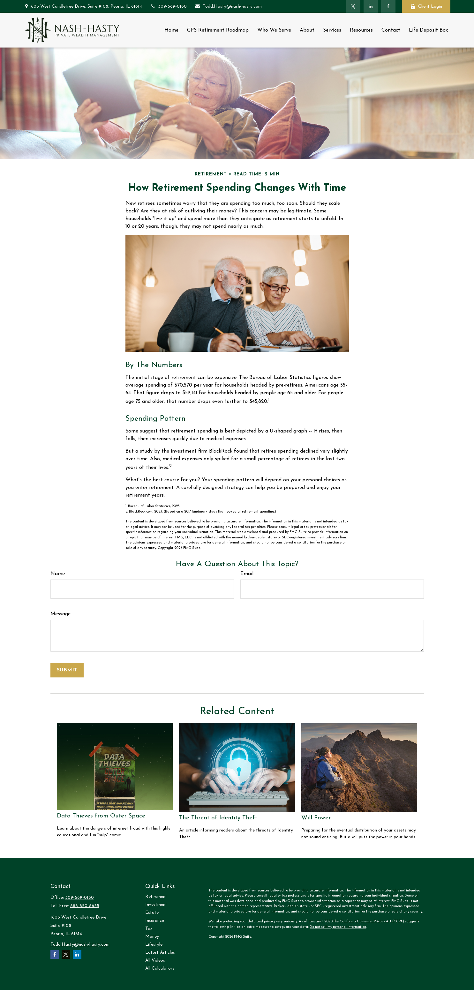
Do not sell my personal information (338, 927)
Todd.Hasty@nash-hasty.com (228, 6)
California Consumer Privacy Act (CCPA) (372, 921)
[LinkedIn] (371, 6)
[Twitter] (353, 6)
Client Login (426, 6)
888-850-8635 (84, 906)
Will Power (316, 818)
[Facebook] (388, 6)
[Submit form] (67, 670)
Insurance (154, 920)
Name (57, 573)
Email (246, 573)
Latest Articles (160, 952)
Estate (152, 912)
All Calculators (159, 968)
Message (60, 614)
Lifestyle (153, 944)
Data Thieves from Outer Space (101, 816)
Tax (149, 928)
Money (152, 936)
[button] (171, 30)
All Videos (155, 960)
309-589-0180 (168, 6)
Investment (156, 904)
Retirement (156, 896)
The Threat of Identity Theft (218, 818)
